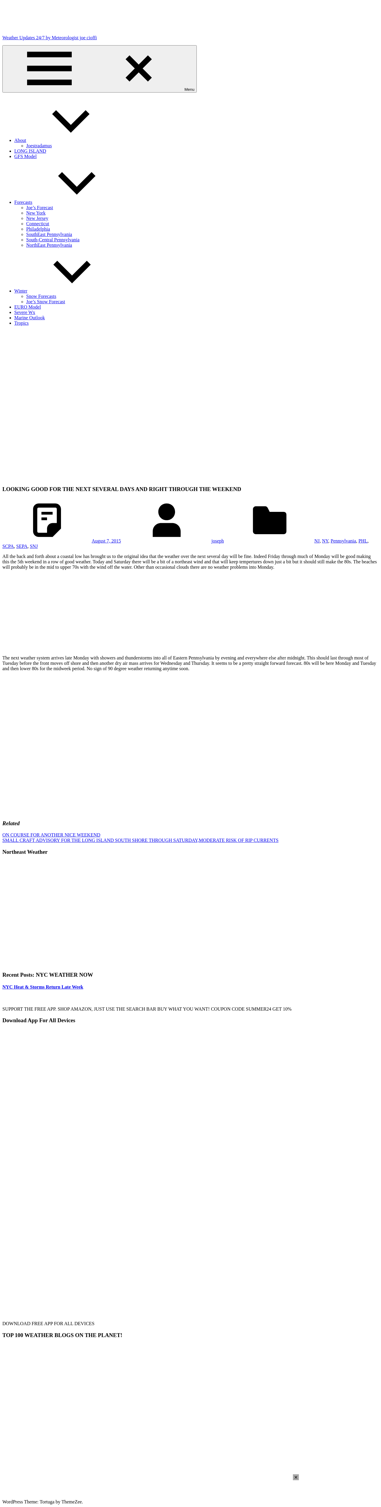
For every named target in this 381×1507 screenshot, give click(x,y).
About (64, 140)
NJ (317, 540)
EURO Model (27, 306)
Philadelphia (38, 229)
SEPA (22, 546)
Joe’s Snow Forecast (45, 301)
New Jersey (37, 218)
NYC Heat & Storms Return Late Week (42, 986)
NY (325, 540)
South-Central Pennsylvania (52, 239)
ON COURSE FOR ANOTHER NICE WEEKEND (51, 834)
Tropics (21, 323)
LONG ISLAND (30, 151)
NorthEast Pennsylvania (49, 245)
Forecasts (67, 202)
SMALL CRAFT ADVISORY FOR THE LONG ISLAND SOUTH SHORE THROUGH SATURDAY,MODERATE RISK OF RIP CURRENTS (140, 840)
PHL (362, 540)
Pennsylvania (343, 540)
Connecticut (37, 223)
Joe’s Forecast (39, 207)
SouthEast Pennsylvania (49, 234)
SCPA (8, 546)
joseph (217, 540)
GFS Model (25, 156)
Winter (65, 290)
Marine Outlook (29, 317)
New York (36, 212)
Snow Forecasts (41, 296)
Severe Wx (24, 312)
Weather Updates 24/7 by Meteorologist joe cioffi (49, 37)
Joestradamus (39, 145)
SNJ (34, 546)
